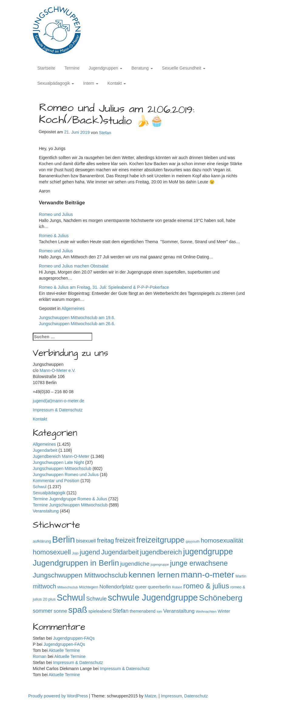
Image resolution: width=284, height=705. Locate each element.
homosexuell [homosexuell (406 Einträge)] (52, 552)
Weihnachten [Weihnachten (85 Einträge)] (206, 611)
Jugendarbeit (45, 450)
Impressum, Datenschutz (184, 695)
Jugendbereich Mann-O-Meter (61, 456)
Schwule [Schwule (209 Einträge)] (96, 599)
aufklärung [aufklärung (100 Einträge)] (42, 541)
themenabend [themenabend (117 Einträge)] (142, 611)
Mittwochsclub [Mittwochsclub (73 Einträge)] (67, 587)
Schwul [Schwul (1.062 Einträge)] (71, 597)
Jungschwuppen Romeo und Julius (66, 474)
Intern (90, 83)
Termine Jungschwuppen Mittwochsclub (70, 504)
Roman (39, 656)
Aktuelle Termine (64, 650)
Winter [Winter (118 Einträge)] (224, 611)
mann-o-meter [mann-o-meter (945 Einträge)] (207, 574)
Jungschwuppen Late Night (58, 462)
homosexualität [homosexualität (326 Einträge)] (222, 540)
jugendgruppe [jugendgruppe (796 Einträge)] (208, 551)
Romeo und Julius (56, 214)
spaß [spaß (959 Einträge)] (77, 610)
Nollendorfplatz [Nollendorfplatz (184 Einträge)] (116, 587)
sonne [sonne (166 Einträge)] (60, 611)
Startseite (46, 68)
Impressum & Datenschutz (58, 409)
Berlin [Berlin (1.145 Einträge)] (63, 539)
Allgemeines (73, 308)
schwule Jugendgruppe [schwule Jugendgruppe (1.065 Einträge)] (153, 597)
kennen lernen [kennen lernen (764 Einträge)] (154, 574)
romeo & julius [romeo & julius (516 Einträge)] (206, 586)
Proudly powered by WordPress (58, 695)
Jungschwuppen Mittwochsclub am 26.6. (77, 323)
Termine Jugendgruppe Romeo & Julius (70, 498)
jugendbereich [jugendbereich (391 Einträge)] (161, 552)
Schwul (39, 486)
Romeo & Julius (54, 235)
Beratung (142, 68)
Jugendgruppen (105, 68)
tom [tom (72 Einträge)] (159, 611)
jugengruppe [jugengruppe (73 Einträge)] (159, 564)
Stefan (105, 132)
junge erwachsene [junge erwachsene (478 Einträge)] (199, 563)
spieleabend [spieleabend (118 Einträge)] (99, 611)
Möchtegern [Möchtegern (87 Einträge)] (88, 587)
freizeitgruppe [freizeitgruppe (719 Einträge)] (160, 539)
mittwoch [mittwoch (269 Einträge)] (44, 586)
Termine (71, 68)
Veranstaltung (46, 511)
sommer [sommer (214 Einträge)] (42, 611)
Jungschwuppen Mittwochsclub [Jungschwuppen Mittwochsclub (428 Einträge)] (80, 575)
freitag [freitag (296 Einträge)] (105, 540)
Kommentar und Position (56, 480)
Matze (150, 695)
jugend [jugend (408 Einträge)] (90, 552)
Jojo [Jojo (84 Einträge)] (75, 553)
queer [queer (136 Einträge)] (141, 586)
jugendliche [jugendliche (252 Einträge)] (134, 563)
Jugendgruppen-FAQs (74, 638)
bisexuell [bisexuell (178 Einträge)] (86, 541)
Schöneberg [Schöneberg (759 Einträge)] (220, 597)
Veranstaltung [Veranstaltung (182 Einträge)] (178, 611)
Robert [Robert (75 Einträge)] (177, 587)
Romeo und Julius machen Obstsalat (73, 266)
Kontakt (116, 83)
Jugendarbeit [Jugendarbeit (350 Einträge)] (120, 552)
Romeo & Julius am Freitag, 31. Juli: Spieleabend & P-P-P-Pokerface (104, 287)
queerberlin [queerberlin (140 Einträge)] (159, 586)
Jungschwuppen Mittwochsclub (62, 468)
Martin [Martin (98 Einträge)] (240, 576)
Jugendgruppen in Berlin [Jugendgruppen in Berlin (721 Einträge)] (76, 562)
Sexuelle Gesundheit (183, 68)
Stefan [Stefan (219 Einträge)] (120, 611)
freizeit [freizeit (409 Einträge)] (125, 540)
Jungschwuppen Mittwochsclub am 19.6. (77, 317)
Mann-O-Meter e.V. (58, 370)
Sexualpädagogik (55, 83)
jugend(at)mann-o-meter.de (58, 400)
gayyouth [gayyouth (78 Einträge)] (193, 541)
